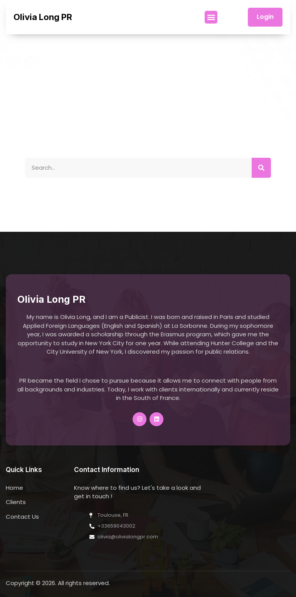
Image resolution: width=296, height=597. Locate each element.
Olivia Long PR (42, 17)
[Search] (261, 168)
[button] (211, 17)
